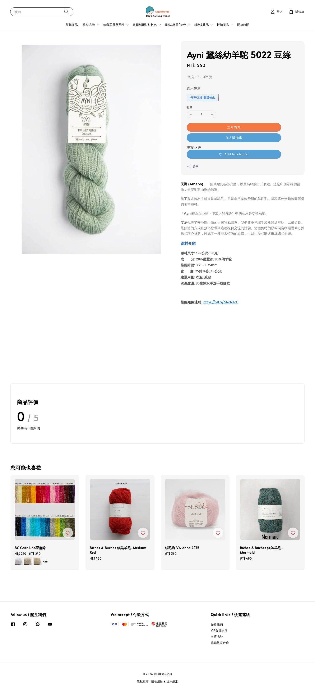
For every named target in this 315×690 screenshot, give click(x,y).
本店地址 (217, 637)
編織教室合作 (220, 643)
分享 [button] (193, 166)
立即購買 (234, 127)
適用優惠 (194, 88)
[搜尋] (66, 12)
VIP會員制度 (219, 630)
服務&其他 (201, 25)
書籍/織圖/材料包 (145, 25)
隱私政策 (142, 681)
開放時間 (243, 25)
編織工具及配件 (114, 25)
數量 (190, 107)
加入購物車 (234, 137)
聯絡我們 (217, 625)
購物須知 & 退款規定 (164, 681)
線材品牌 (89, 25)
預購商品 (72, 25)
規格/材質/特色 (175, 25)
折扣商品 (223, 25)
